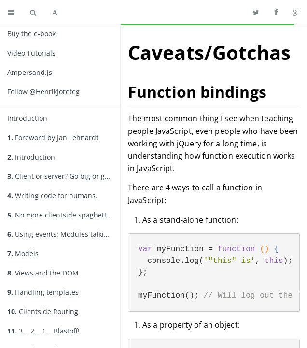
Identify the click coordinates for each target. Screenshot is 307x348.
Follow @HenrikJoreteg (43, 91)
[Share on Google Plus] (296, 12)
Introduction (27, 118)
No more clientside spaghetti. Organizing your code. (63, 214)
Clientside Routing (42, 311)
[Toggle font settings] (55, 12)
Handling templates (43, 292)
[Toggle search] (33, 12)
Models (23, 253)
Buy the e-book (31, 33)
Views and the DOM (43, 272)
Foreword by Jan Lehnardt (52, 137)
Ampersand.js (29, 72)
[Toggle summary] (11, 12)
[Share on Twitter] (256, 12)
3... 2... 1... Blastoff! (43, 330)
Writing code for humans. (52, 195)
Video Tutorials (31, 53)
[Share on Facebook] (276, 12)
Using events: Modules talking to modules (63, 234)
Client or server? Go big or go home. (63, 176)
